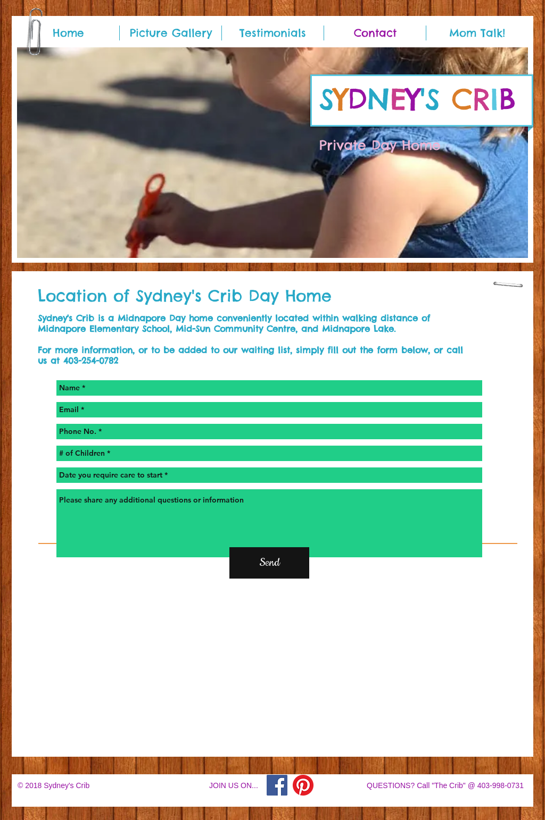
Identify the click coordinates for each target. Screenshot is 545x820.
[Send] (269, 563)
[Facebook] (277, 785)
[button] (272, 152)
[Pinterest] (303, 785)
